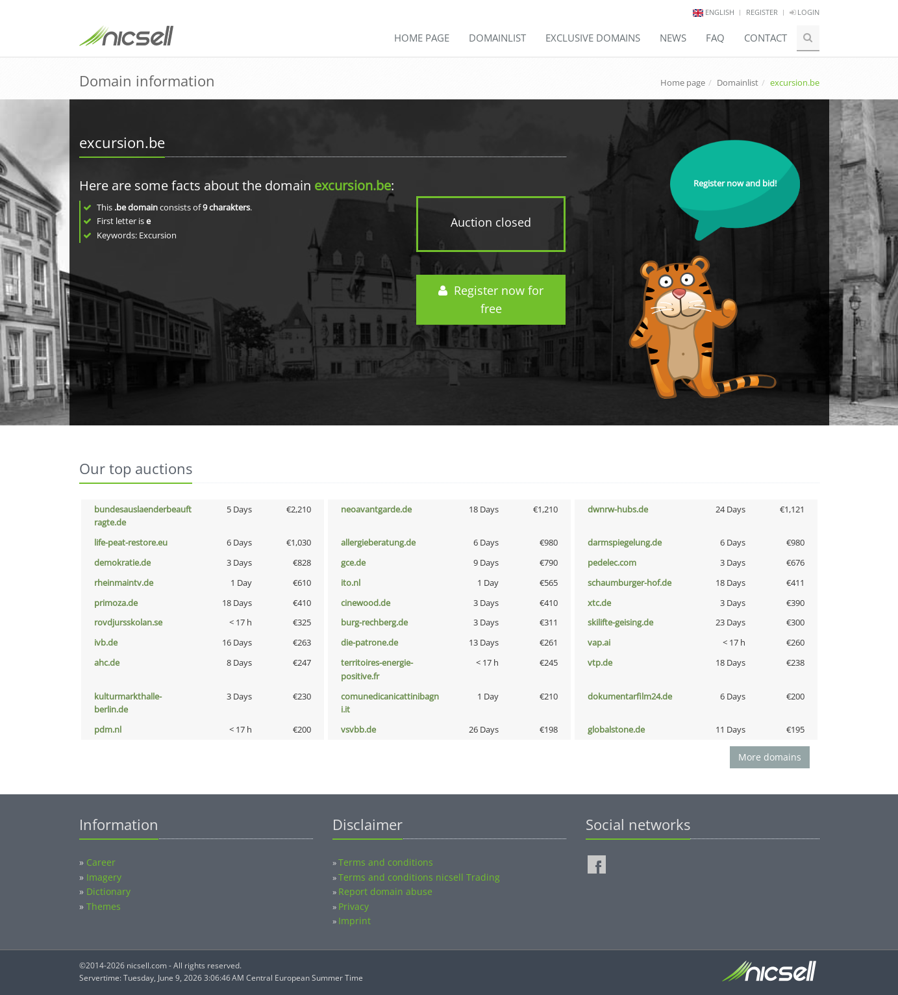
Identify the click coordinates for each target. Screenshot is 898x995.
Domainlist (497, 37)
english (719, 12)
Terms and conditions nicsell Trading (419, 877)
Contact (765, 37)
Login (804, 12)
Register (762, 12)
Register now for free (490, 300)
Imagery (103, 877)
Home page (421, 37)
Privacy (353, 906)
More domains (769, 757)
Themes (103, 906)
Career (101, 862)
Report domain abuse (385, 891)
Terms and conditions (385, 862)
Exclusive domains (592, 37)
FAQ (715, 37)
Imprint (354, 920)
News (673, 37)
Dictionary (108, 891)
